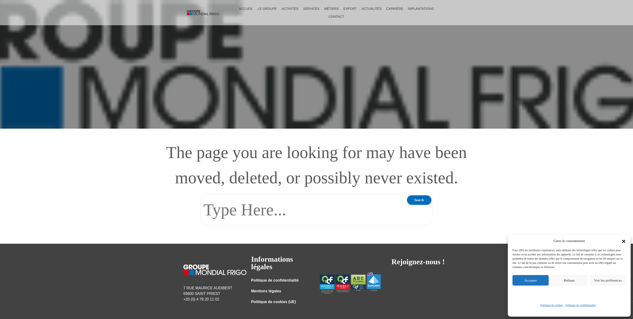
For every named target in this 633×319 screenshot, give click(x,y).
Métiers (331, 9)
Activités (289, 9)
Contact (336, 16)
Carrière (394, 9)
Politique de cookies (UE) (273, 302)
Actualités (371, 9)
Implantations (421, 9)
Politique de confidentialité (580, 305)
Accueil (246, 9)
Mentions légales (266, 291)
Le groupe (267, 9)
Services (311, 9)
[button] (623, 241)
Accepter (530, 280)
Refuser (569, 280)
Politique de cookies (551, 305)
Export (350, 9)
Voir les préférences (608, 280)
